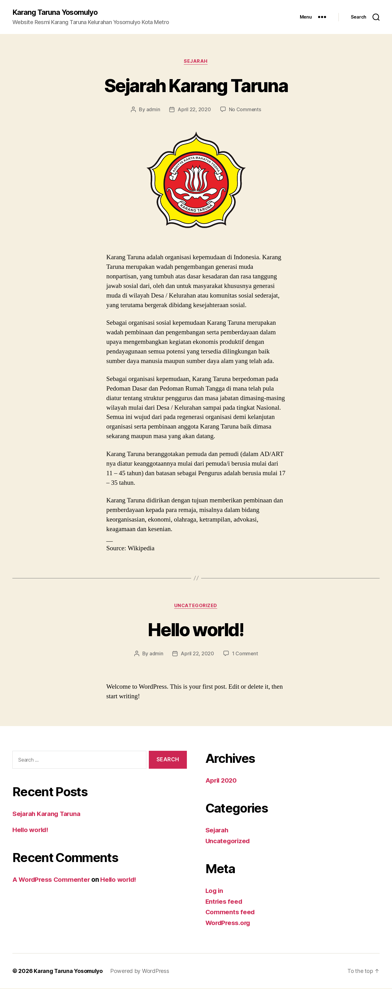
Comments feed (230, 912)
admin (153, 110)
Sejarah (196, 62)
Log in (214, 891)
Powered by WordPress (141, 971)
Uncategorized (196, 606)
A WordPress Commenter (52, 880)
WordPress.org (228, 923)
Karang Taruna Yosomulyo (56, 12)
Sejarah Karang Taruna (195, 85)
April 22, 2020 (194, 110)
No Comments (245, 110)
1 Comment (245, 654)
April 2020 (221, 781)
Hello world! (196, 630)
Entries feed (224, 902)
